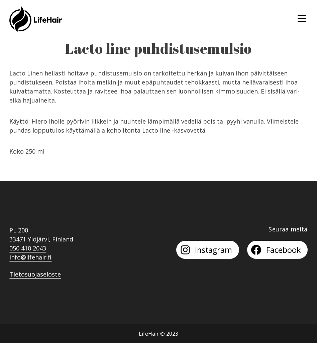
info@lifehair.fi (30, 257)
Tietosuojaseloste (35, 274)
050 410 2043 (27, 248)
